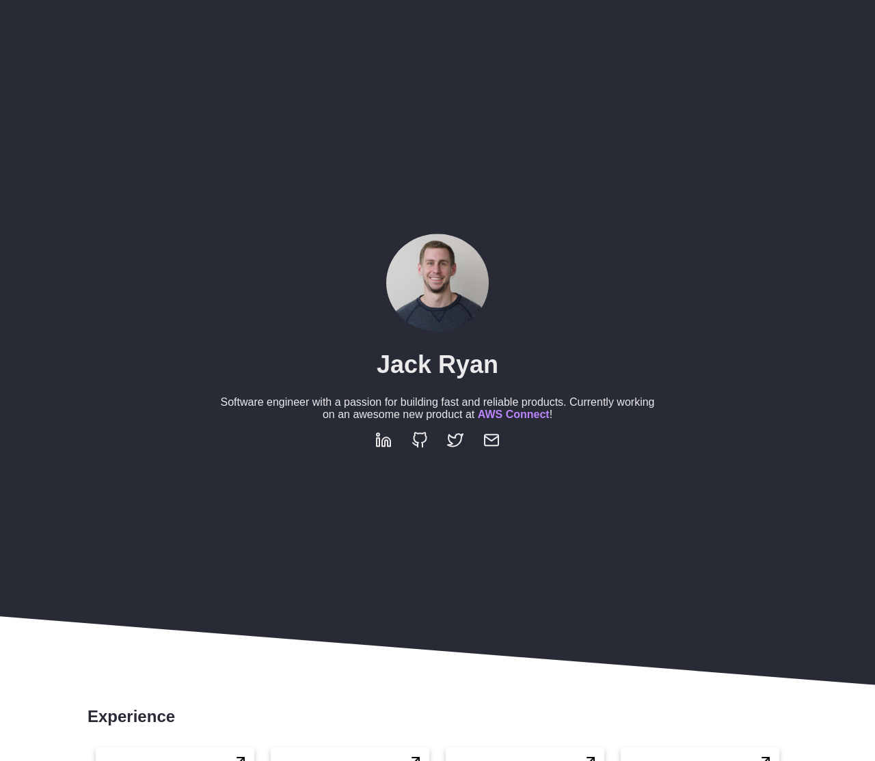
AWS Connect (514, 414)
